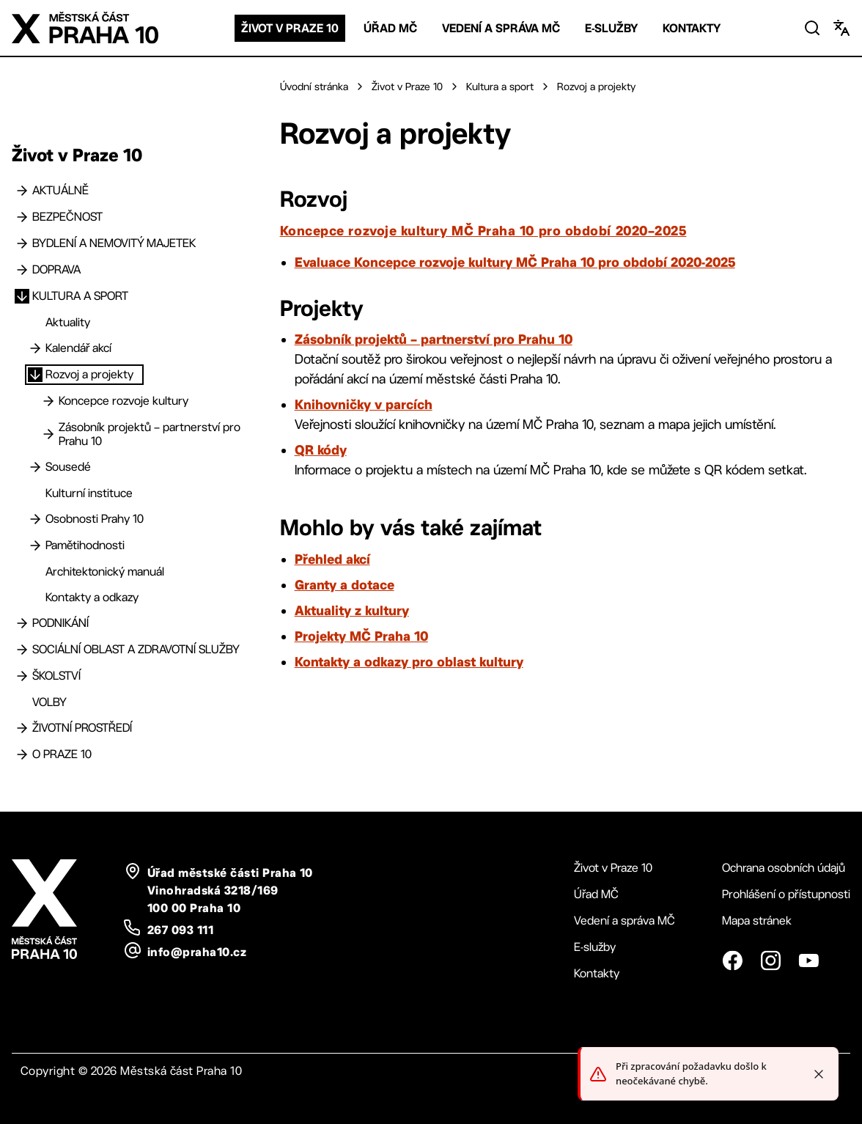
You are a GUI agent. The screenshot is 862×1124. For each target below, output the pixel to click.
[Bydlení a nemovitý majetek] (22, 243)
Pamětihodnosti (85, 545)
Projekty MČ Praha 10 (361, 635)
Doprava (56, 269)
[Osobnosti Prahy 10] (35, 519)
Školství (56, 676)
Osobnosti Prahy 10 (94, 519)
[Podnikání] (22, 623)
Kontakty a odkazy (92, 597)
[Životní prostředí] (22, 728)
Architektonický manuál (104, 571)
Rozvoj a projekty (89, 374)
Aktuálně (60, 190)
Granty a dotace (344, 584)
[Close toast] (818, 1074)
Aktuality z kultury (352, 610)
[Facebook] (732, 960)
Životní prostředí (82, 728)
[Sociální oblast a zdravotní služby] (22, 649)
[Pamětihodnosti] (35, 545)
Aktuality (67, 322)
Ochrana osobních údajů (783, 868)
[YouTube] (808, 960)
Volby (49, 702)
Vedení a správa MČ (501, 28)
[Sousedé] (35, 467)
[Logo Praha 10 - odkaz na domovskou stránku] (85, 28)
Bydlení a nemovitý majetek (114, 243)
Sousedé (68, 467)
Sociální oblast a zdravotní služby (136, 649)
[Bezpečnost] (22, 217)
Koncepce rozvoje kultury (123, 401)
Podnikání (60, 623)
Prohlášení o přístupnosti (786, 894)
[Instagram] (770, 960)
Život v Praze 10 (290, 28)
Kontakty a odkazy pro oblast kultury (409, 661)
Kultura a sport (80, 296)
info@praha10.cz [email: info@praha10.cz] (196, 951)
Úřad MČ (390, 28)
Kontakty (692, 28)
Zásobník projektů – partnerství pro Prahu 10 (149, 434)
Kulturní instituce (89, 493)
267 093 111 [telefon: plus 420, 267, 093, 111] (180, 929)
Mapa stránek (757, 921)
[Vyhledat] (812, 28)
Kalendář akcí (78, 348)
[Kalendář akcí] (35, 348)
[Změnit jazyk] (841, 28)
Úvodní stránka (314, 86)
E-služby (611, 28)
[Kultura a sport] (22, 296)
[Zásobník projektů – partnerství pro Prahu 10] (48, 434)
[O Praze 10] (22, 754)
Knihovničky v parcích (363, 404)
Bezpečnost (67, 217)
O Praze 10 (62, 754)
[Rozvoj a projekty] (35, 374)
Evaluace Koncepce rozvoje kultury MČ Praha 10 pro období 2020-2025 (515, 261)
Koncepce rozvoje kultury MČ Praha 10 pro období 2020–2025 (483, 230)
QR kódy (321, 449)
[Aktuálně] (22, 190)
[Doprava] (22, 269)
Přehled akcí (332, 558)
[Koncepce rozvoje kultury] (48, 401)
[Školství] (22, 676)
